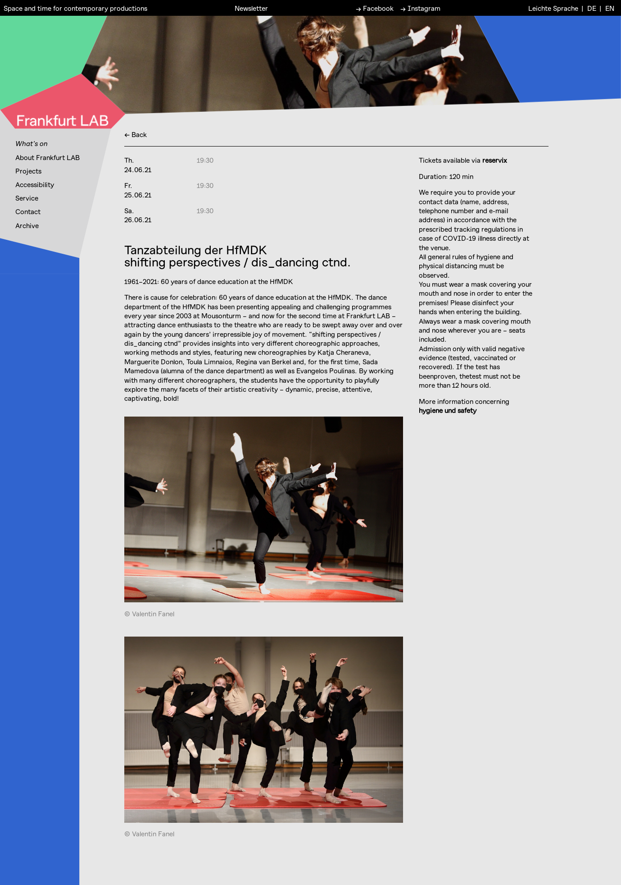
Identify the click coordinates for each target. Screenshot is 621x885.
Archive (27, 225)
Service (26, 198)
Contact (28, 211)
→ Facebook (375, 8)
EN (609, 8)
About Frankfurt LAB (47, 157)
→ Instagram (420, 8)
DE (591, 8)
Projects (28, 171)
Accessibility (34, 184)
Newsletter (251, 8)
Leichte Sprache (553, 8)
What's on (31, 143)
